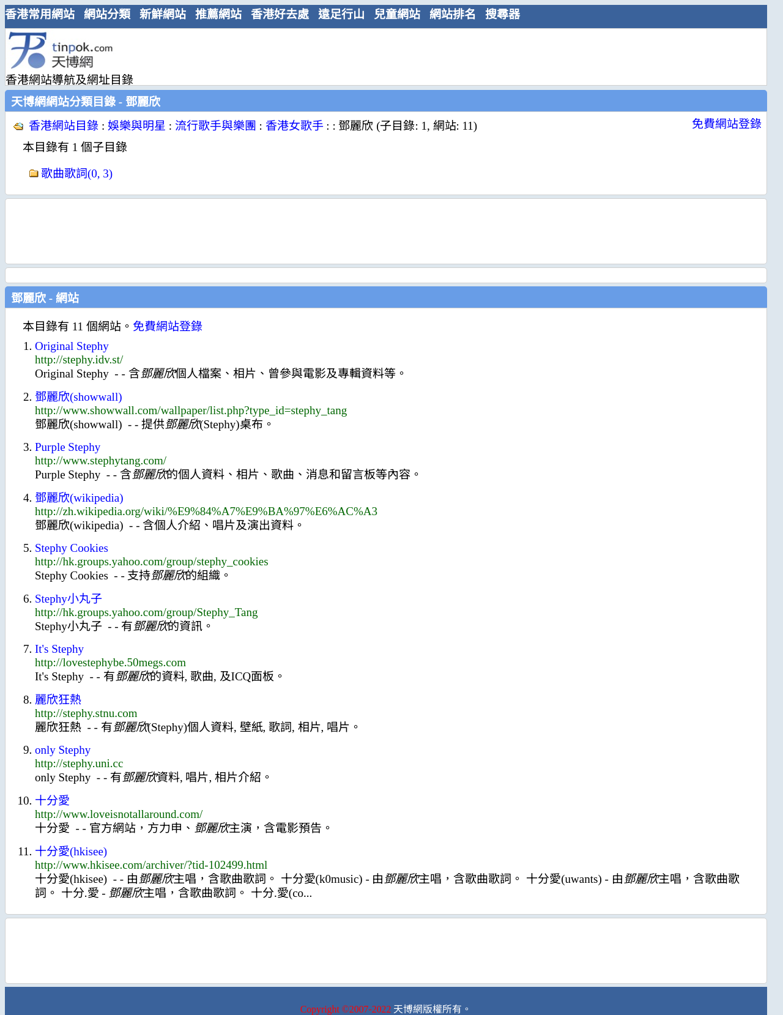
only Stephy (63, 749)
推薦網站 (218, 14)
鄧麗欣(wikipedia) (79, 497)
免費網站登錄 (727, 123)
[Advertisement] (381, 56)
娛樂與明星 (137, 125)
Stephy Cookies (71, 547)
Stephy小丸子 (68, 598)
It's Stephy (59, 648)
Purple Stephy (67, 447)
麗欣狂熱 (58, 699)
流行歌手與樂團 (215, 125)
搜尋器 (502, 14)
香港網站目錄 (63, 125)
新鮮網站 (162, 14)
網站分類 (107, 14)
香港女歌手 (294, 125)
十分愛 (52, 800)
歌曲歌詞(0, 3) (77, 173)
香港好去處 (280, 14)
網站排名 (452, 14)
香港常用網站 (40, 14)
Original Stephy (72, 346)
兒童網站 (397, 14)
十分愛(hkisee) (71, 851)
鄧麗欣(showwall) (78, 396)
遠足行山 (341, 14)
